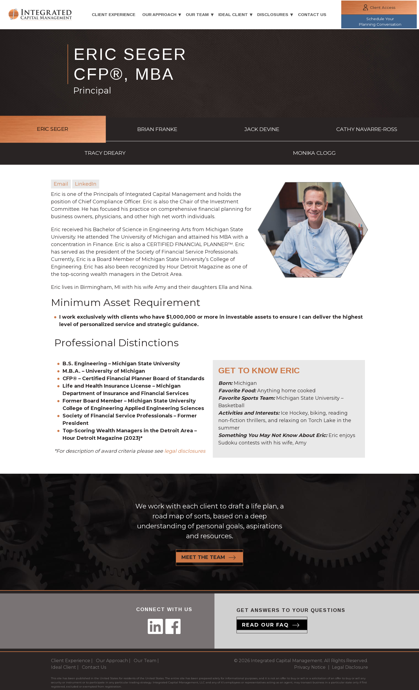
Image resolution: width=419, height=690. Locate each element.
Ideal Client (234, 15)
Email (61, 164)
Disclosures (274, 15)
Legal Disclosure (350, 648)
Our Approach (159, 15)
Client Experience (113, 15)
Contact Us (314, 15)
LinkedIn (85, 164)
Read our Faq (265, 606)
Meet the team (203, 538)
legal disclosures (184, 431)
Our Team (197, 15)
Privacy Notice (310, 648)
